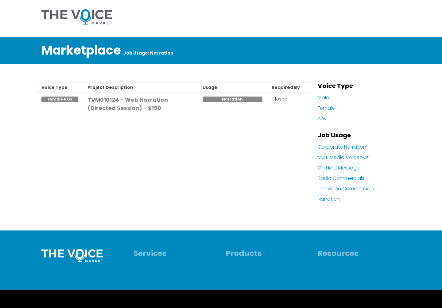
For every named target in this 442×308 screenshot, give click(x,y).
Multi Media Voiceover (344, 157)
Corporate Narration (342, 146)
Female (326, 108)
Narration (329, 199)
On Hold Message (339, 167)
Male (323, 97)
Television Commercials (346, 188)
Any (322, 118)
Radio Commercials (341, 178)
